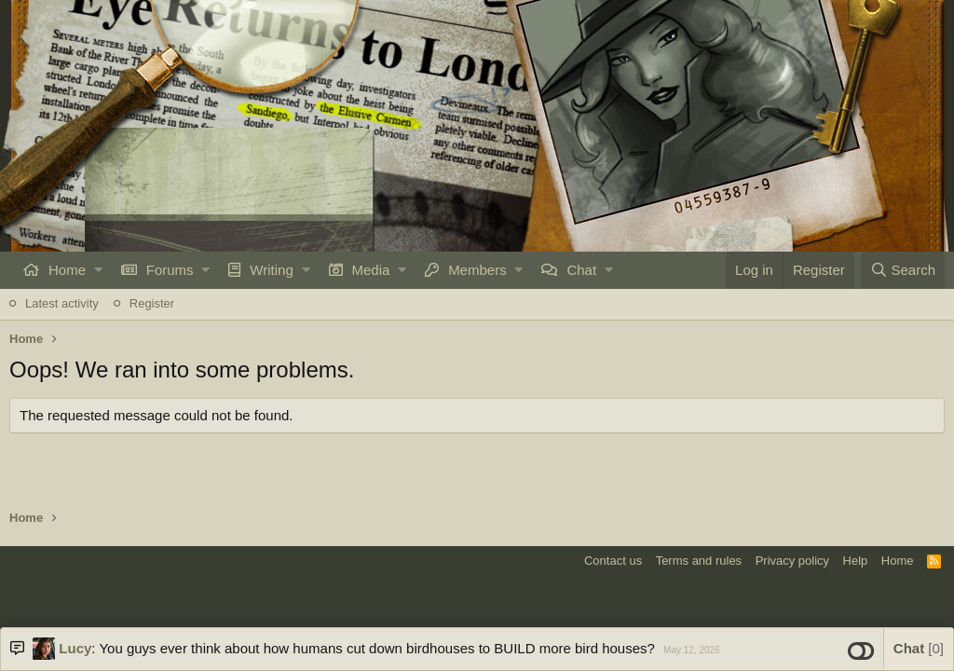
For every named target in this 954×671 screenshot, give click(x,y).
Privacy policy (792, 561)
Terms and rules (699, 561)
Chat (581, 270)
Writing (271, 270)
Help (855, 561)
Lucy (75, 648)
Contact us (613, 561)
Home (67, 270)
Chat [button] (918, 648)
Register (151, 303)
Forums (170, 270)
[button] (98, 270)
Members (477, 270)
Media (371, 270)
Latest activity (62, 303)
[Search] (903, 270)
